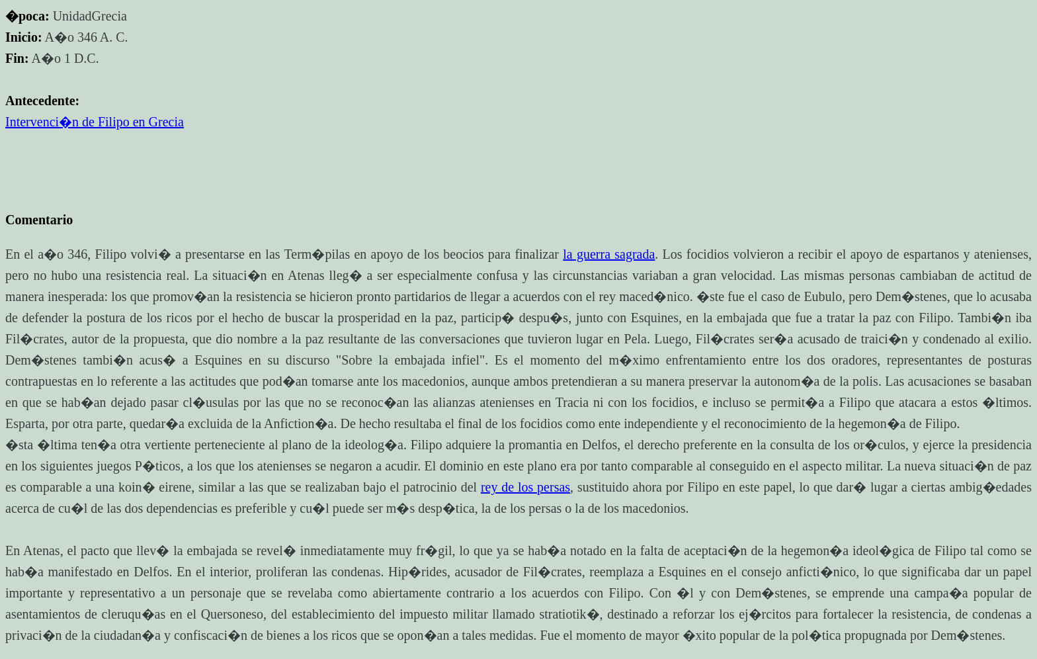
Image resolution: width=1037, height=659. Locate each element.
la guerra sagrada (609, 254)
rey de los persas (525, 487)
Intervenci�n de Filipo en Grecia (94, 121)
